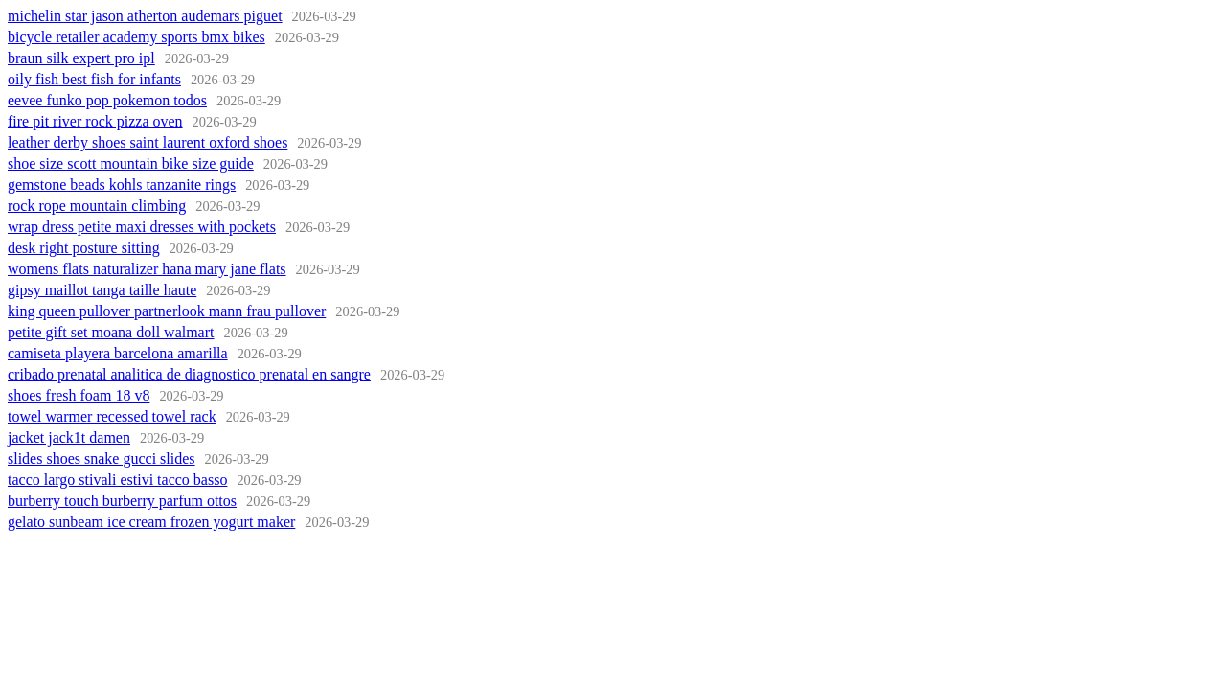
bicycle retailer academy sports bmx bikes (136, 37)
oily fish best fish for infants (94, 79)
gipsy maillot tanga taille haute (102, 290)
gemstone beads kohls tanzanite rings (122, 184)
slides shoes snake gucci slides (101, 458)
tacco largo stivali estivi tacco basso (117, 480)
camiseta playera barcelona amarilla (118, 353)
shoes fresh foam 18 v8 (78, 395)
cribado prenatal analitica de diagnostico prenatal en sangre (189, 374)
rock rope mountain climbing (97, 205)
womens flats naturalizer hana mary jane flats (147, 269)
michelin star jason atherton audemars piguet (145, 16)
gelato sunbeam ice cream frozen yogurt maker (151, 522)
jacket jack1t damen (69, 437)
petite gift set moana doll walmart (111, 332)
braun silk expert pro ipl (81, 58)
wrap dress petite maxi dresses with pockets (142, 226)
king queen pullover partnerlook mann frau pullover (167, 311)
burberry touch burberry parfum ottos (122, 501)
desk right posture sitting (84, 248)
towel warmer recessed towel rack (112, 416)
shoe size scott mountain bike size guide (131, 163)
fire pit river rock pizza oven (95, 121)
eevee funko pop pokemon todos (107, 100)
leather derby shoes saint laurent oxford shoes (147, 142)
